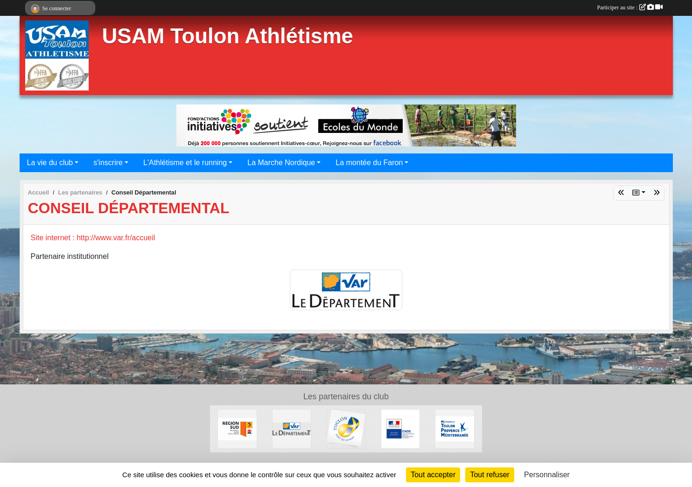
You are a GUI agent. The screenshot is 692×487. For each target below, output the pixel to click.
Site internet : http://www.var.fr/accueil (93, 238)
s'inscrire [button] (108, 163)
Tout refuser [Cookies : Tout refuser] (489, 475)
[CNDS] (400, 428)
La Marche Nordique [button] (281, 163)
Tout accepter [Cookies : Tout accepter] (433, 475)
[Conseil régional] (237, 428)
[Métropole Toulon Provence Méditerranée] (455, 428)
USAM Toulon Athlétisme (227, 36)
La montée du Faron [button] (369, 163)
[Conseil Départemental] (292, 428)
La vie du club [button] (50, 163)
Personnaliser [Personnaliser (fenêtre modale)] (547, 475)
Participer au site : (630, 7)
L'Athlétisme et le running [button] (185, 163)
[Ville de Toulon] (346, 428)
